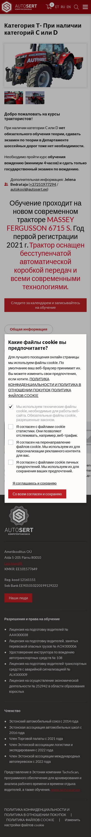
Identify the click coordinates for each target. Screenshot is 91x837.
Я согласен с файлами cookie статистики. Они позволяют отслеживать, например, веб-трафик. (47, 430)
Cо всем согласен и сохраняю (37, 494)
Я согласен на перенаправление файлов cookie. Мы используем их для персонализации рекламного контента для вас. (48, 448)
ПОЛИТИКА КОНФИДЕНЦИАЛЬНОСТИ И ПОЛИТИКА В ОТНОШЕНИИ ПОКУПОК (44, 384)
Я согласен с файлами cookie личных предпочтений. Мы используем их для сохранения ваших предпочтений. (47, 466)
